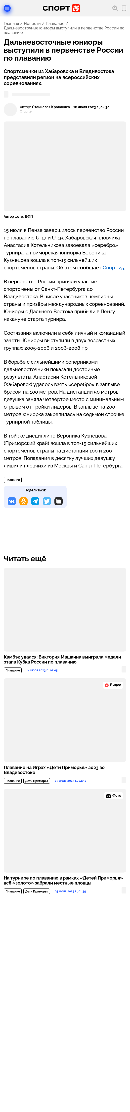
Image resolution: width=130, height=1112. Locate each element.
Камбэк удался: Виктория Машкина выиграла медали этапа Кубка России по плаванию (62, 660)
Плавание (55, 23)
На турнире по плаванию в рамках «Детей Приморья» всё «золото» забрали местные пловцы (63, 881)
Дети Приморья (36, 781)
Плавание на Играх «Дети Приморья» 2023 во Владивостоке (54, 770)
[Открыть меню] (7, 8)
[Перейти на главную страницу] (61, 8)
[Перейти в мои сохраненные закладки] (124, 8)
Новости (32, 23)
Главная (11, 23)
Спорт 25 (113, 268)
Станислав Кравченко (51, 107)
